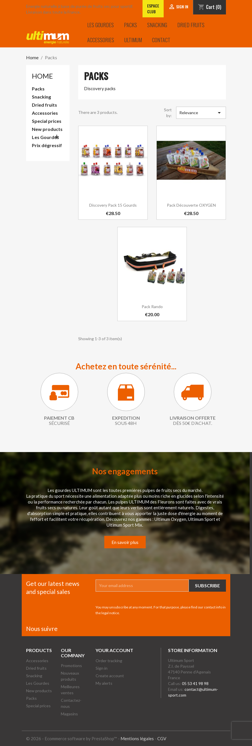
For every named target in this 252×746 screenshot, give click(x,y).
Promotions (71, 665)
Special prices (46, 121)
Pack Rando (152, 306)
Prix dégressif (47, 145)
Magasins (69, 713)
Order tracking (109, 660)
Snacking (157, 25)
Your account (114, 650)
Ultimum (133, 40)
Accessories (100, 40)
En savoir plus (125, 542)
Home (42, 76)
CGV (161, 738)
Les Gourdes (100, 25)
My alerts (104, 683)
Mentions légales (137, 738)
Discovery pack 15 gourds (113, 205)
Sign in (101, 668)
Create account (110, 675)
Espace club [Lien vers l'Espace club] (153, 8)
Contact (161, 40)
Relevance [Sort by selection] (201, 112)
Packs (130, 25)
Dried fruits (190, 25)
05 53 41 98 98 (195, 683)
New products (47, 129)
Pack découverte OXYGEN (191, 205)
